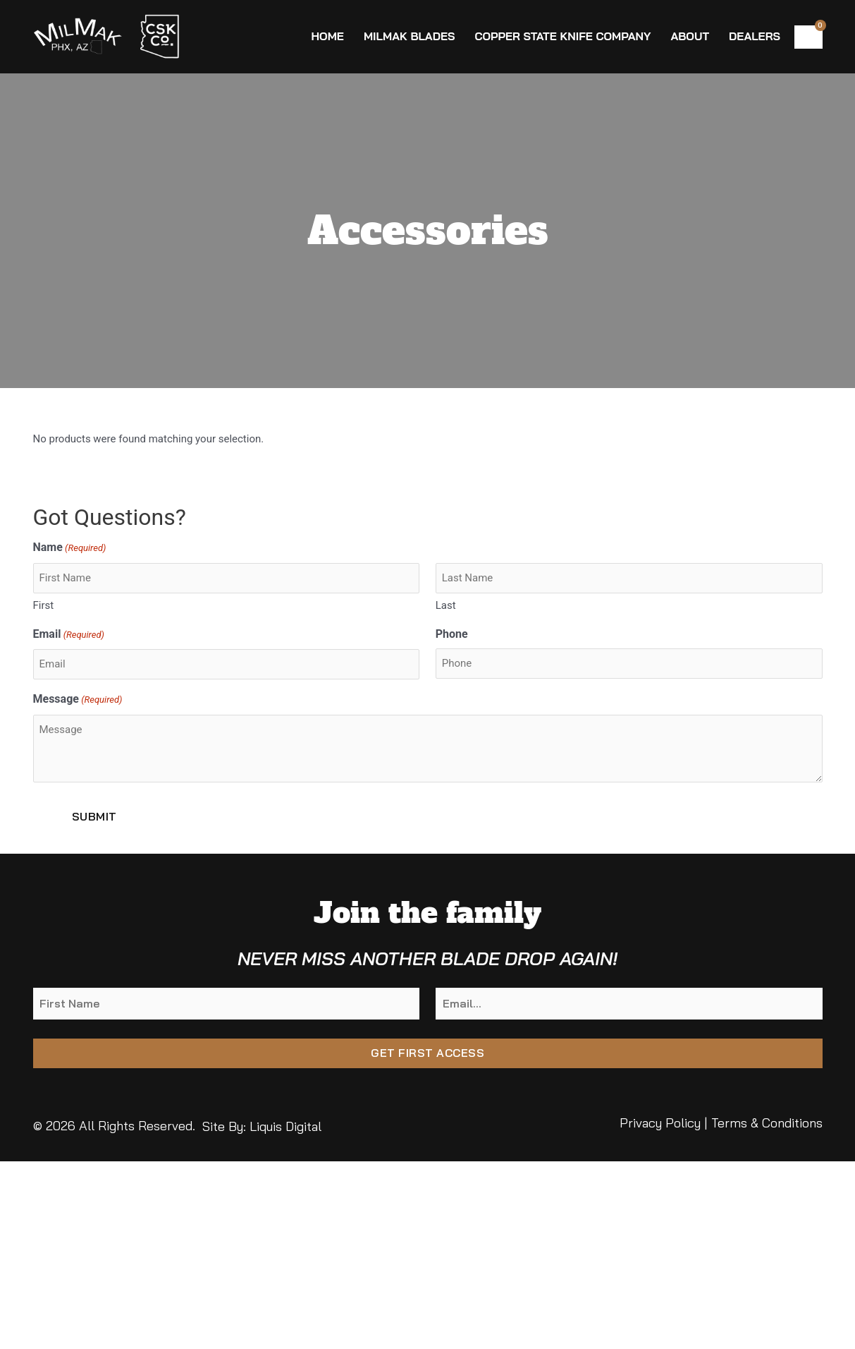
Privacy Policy (660, 1123)
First (43, 605)
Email (68, 635)
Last (446, 605)
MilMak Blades (409, 36)
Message (78, 700)
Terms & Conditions (767, 1123)
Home (327, 36)
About (689, 36)
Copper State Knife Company (562, 36)
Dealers (754, 36)
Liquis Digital (285, 1126)
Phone (452, 634)
